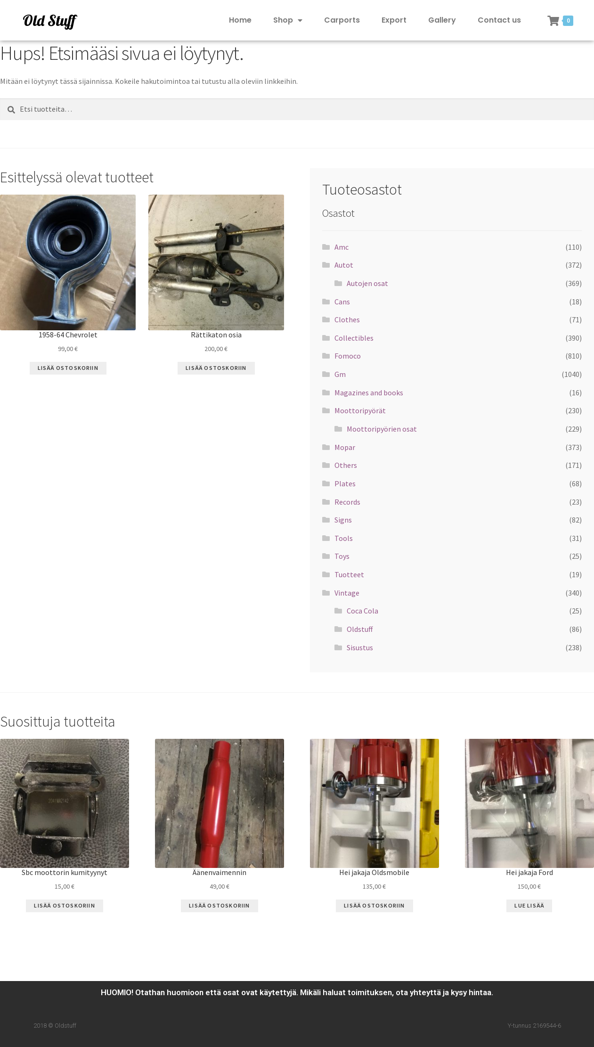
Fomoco (347, 355)
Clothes (347, 319)
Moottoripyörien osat (382, 429)
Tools (343, 538)
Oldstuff (360, 629)
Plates (345, 483)
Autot (343, 265)
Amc (341, 247)
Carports (342, 20)
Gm (340, 374)
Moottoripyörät (360, 410)
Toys (342, 556)
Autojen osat (367, 283)
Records (347, 502)
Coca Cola (362, 610)
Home (240, 20)
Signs (343, 519)
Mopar (344, 447)
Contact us (499, 20)
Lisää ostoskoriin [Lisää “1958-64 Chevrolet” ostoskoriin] (68, 367)
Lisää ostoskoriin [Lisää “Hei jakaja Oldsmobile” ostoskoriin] (374, 905)
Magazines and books (368, 392)
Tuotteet (349, 574)
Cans (342, 301)
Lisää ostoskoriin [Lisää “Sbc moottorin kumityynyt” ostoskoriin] (64, 905)
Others (345, 465)
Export (394, 20)
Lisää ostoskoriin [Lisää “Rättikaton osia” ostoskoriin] (216, 367)
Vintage (346, 592)
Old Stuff (49, 20)
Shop (287, 20)
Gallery (442, 20)
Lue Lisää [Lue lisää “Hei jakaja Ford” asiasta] (529, 905)
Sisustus (360, 647)
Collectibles (354, 338)
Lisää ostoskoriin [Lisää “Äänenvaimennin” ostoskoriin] (219, 905)
